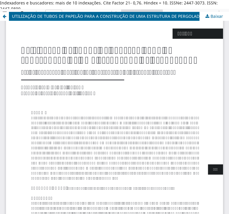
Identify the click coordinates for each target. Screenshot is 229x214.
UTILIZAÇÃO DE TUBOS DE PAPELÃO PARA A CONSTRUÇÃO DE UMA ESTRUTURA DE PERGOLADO (107, 16)
